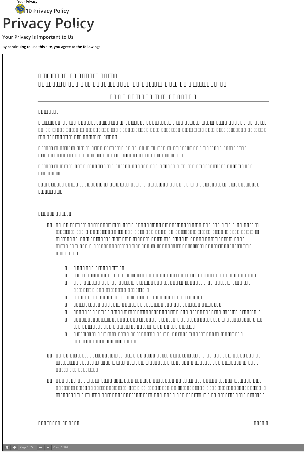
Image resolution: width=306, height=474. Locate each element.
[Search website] (290, 26)
